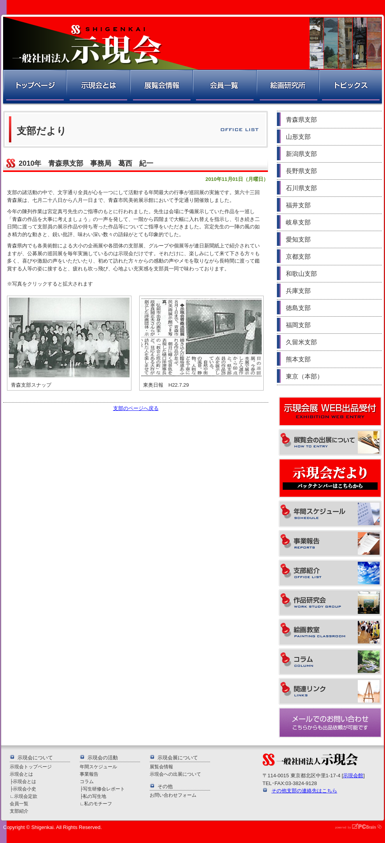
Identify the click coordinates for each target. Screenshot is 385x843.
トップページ (34, 87)
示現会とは (98, 87)
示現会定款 (25, 796)
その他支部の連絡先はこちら (304, 791)
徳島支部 (298, 308)
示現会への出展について (175, 773)
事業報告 (89, 773)
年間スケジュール (98, 766)
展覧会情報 (161, 87)
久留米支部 (301, 342)
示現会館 (353, 775)
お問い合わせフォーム (173, 794)
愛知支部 (298, 239)
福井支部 (298, 205)
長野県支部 (301, 171)
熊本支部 (298, 359)
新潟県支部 (301, 154)
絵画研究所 (287, 87)
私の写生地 (94, 796)
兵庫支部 (298, 290)
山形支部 (298, 136)
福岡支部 (298, 325)
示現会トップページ (31, 766)
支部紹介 (19, 810)
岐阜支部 (298, 222)
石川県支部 (301, 188)
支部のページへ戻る (136, 408)
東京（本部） (304, 376)
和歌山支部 (301, 273)
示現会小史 (24, 788)
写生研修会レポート (104, 788)
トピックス (351, 87)
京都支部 (298, 256)
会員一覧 (224, 87)
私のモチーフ (98, 803)
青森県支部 (301, 119)
